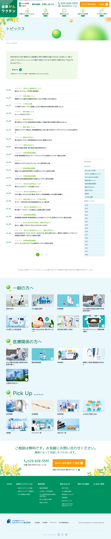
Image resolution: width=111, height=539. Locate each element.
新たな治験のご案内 (46, 499)
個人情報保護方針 (64, 522)
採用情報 (44, 522)
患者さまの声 (44, 502)
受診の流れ (65, 488)
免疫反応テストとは (67, 494)
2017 (94, 235)
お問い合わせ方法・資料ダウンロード (66, 470)
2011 (94, 251)
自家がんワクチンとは (24, 484)
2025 (94, 208)
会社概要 (37, 522)
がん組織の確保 (66, 491)
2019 (94, 228)
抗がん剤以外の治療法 (94, 177)
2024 (94, 212)
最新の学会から (94, 187)
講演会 (94, 194)
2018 (94, 231)
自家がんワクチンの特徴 (25, 488)
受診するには (65, 484)
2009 (94, 255)
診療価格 (64, 497)
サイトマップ (53, 522)
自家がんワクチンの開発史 (26, 491)
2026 (94, 205)
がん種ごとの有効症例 (46, 491)
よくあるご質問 (98, 484)
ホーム (8, 43)
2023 (94, 215)
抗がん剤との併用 (94, 170)
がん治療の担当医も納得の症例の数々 (48, 495)
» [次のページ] (46, 254)
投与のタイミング (67, 501)
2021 (94, 221)
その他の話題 (94, 197)
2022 (94, 218)
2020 (94, 225)
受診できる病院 (83, 484)
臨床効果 (41, 484)
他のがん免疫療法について (94, 174)
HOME (9, 484)
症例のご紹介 (94, 190)
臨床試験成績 (44, 488)
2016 (94, 238)
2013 (94, 248)
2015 (94, 241)
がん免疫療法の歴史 (24, 494)
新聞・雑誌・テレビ (94, 180)
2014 (94, 245)
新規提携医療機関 (94, 184)
